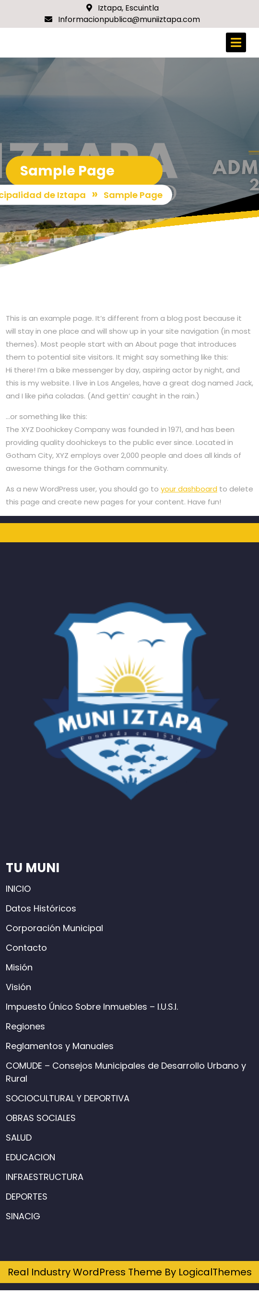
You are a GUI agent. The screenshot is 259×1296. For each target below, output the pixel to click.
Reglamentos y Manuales (60, 1046)
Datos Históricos (41, 908)
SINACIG (23, 1216)
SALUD (19, 1138)
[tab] (236, 42)
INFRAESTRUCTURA (44, 1177)
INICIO (18, 889)
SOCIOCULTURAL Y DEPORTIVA (68, 1098)
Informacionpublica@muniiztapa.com (122, 19)
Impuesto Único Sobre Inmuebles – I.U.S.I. (92, 1007)
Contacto (26, 948)
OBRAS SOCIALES (41, 1118)
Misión (19, 967)
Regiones (25, 1026)
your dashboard (189, 489)
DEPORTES (26, 1197)
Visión (18, 987)
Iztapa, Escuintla (122, 7)
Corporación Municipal (54, 928)
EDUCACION (30, 1157)
